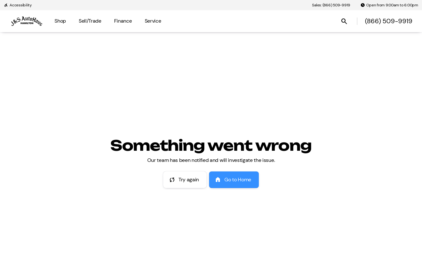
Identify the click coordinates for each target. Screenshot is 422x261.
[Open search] (344, 21)
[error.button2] (234, 179)
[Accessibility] (18, 5)
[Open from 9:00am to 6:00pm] (389, 5)
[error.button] (185, 179)
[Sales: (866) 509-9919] (331, 5)
